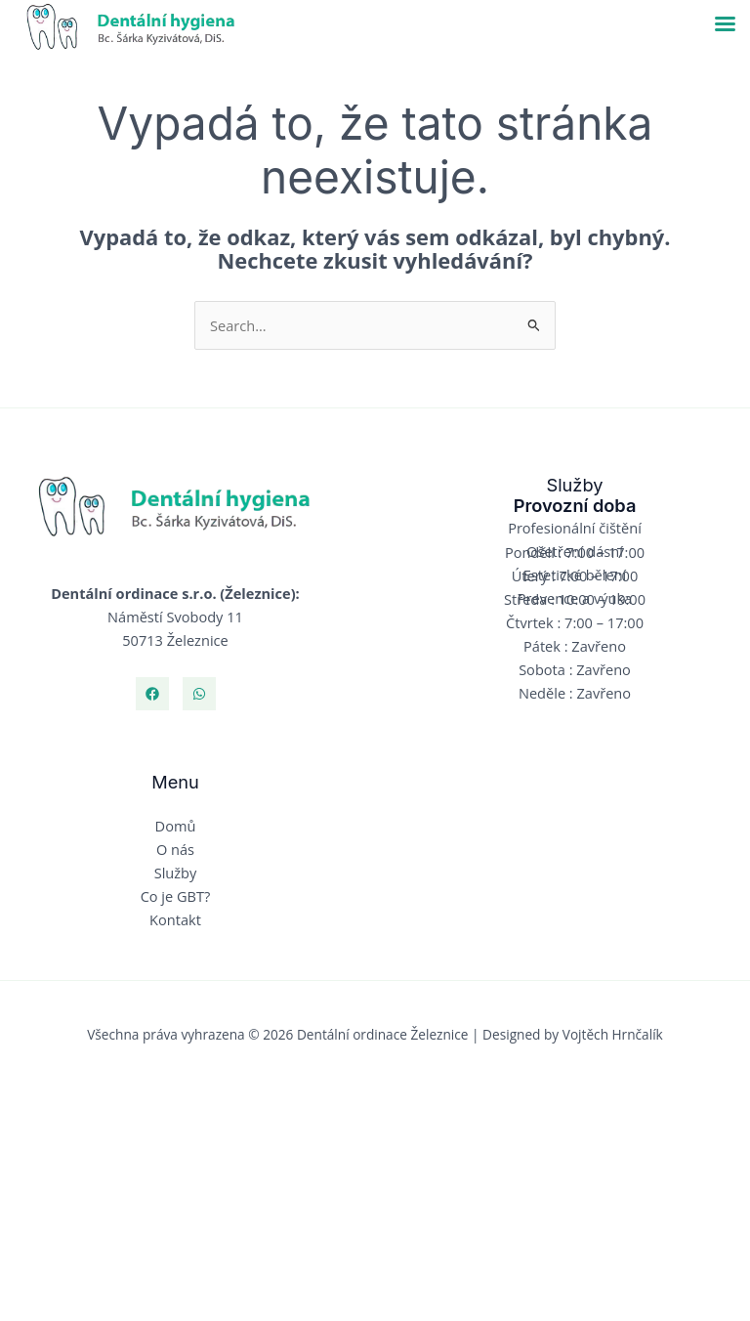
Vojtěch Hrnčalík (612, 1034)
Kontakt (175, 919)
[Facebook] (152, 693)
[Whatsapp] (199, 693)
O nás (175, 849)
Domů (175, 825)
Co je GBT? (176, 896)
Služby (175, 872)
